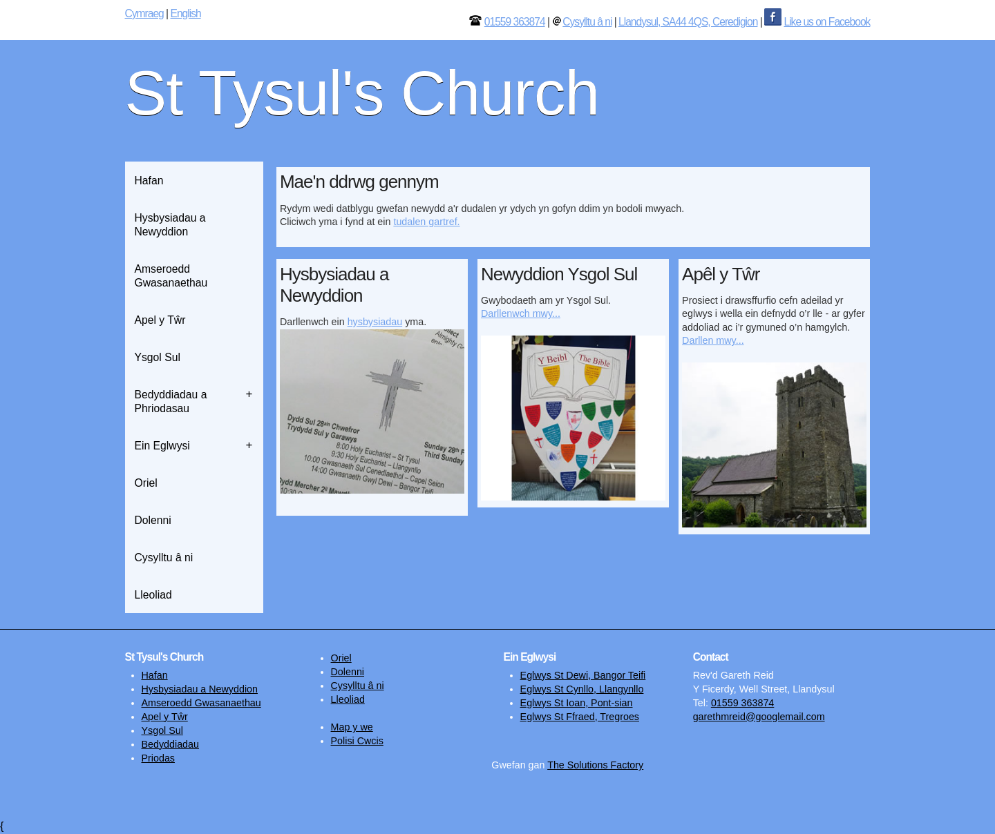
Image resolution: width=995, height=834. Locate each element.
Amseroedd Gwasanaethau (171, 276)
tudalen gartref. (426, 221)
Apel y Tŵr (160, 320)
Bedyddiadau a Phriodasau (171, 401)
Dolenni (153, 520)
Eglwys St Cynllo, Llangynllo (582, 689)
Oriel (146, 483)
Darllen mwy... (713, 340)
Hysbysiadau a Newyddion (170, 224)
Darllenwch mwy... (520, 313)
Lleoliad (153, 595)
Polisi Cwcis (357, 740)
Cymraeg (144, 13)
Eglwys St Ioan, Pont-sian (576, 702)
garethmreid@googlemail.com (759, 716)
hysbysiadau (375, 321)
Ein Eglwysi (162, 446)
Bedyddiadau (170, 744)
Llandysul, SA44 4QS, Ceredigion (687, 22)
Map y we (352, 727)
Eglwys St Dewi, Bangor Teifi (583, 675)
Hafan (149, 180)
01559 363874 (514, 22)
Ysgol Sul (157, 357)
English (185, 13)
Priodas (158, 758)
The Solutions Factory (595, 764)
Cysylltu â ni (587, 22)
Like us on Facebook (827, 22)
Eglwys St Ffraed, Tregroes (579, 716)
